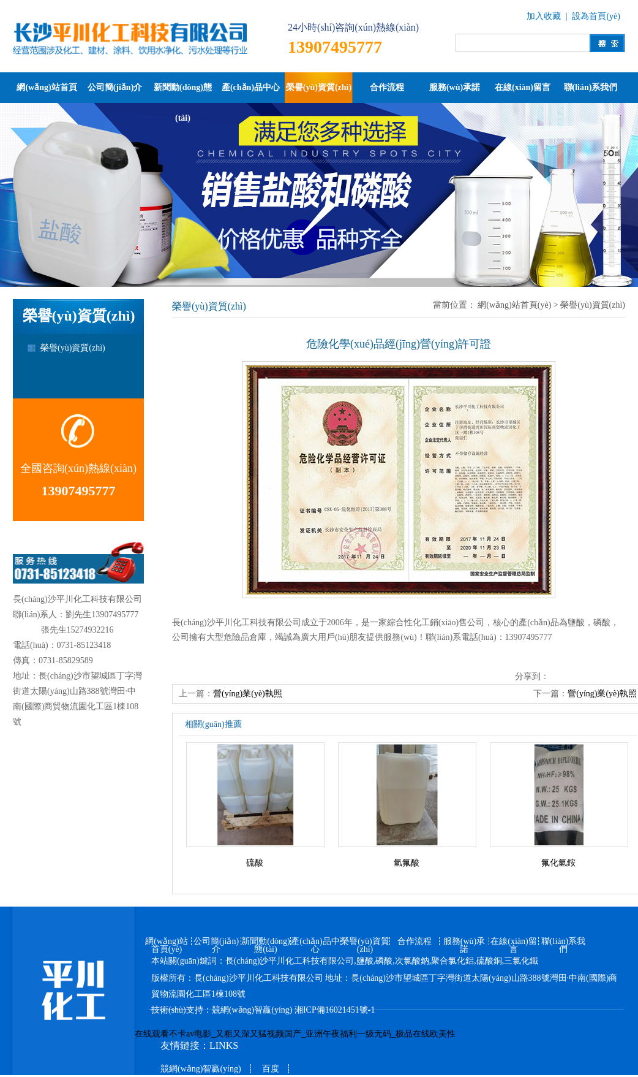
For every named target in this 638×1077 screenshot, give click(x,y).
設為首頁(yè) (596, 16)
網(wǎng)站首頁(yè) (47, 93)
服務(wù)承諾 (454, 87)
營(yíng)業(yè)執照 (247, 693)
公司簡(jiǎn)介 (115, 87)
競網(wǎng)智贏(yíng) (252, 1009)
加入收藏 (544, 16)
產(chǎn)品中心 (251, 87)
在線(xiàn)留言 (522, 87)
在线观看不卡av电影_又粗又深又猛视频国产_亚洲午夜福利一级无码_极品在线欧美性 (295, 1033)
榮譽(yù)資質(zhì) (318, 87)
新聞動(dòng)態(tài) (183, 93)
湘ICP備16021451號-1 (335, 1009)
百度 (270, 1068)
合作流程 (387, 87)
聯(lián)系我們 (591, 87)
